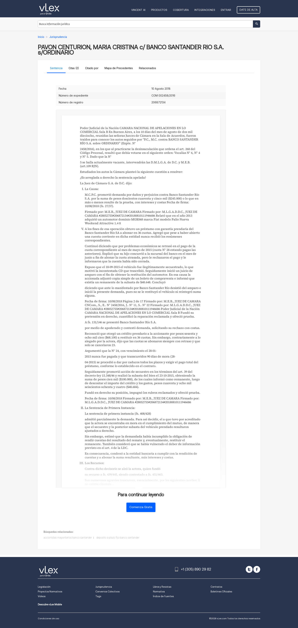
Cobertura (181, 9)
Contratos (216, 586)
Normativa (159, 591)
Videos (41, 596)
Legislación (44, 586)
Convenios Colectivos (107, 591)
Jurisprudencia (103, 586)
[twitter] (249, 569)
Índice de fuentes (163, 596)
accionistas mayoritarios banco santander (68, 537)
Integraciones (204, 9)
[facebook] (256, 569)
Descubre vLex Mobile (50, 604)
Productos (159, 9)
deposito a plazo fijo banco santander (117, 537)
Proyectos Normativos (50, 591)
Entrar (226, 9)
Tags (98, 596)
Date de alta (248, 9)
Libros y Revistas (162, 586)
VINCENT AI (138, 9)
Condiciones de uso (48, 618)
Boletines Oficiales (221, 591)
